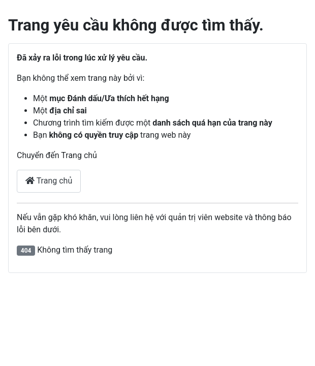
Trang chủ (48, 181)
